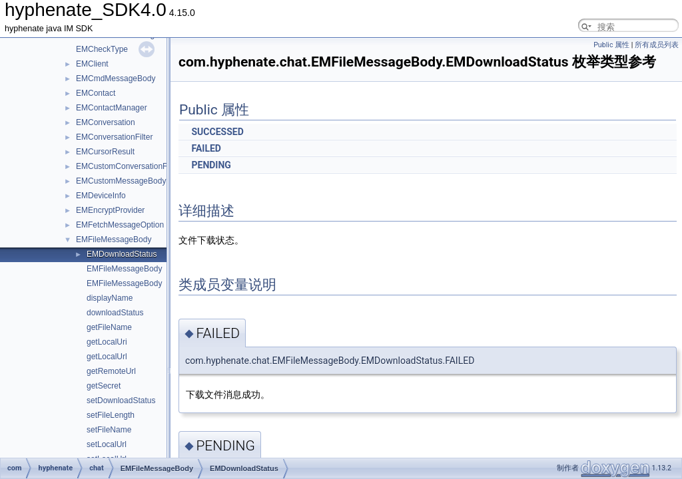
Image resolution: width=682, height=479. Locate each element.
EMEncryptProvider (110, 210)
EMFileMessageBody (113, 239)
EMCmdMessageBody (115, 78)
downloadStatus (115, 312)
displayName (110, 298)
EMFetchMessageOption (120, 225)
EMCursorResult (105, 151)
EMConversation (105, 122)
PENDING (210, 165)
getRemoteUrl (111, 371)
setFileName (109, 429)
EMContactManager (111, 107)
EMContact (95, 93)
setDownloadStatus (121, 400)
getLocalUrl (107, 356)
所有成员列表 (657, 45)
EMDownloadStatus (122, 254)
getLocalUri (107, 342)
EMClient (92, 64)
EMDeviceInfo (101, 195)
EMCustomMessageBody (121, 181)
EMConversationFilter (114, 137)
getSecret (104, 386)
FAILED (205, 148)
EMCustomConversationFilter (128, 166)
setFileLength (111, 415)
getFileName (109, 327)
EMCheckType (102, 49)
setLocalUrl (107, 444)
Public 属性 (611, 45)
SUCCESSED (217, 131)
